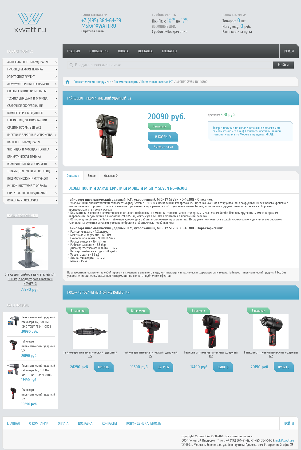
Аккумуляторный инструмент (28, 84)
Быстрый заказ (163, 147)
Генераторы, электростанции (27, 120)
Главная (73, 51)
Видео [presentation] (91, 176)
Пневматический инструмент (92, 82)
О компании (99, 51)
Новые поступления (22, 215)
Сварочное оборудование (25, 106)
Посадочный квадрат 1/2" (157, 82)
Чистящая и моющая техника (28, 149)
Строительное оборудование (27, 193)
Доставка (145, 51)
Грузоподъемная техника (25, 69)
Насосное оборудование (24, 142)
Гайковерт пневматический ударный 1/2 (90, 354)
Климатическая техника (24, 157)
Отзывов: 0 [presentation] (111, 176)
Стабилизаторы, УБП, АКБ (24, 128)
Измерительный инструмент (27, 164)
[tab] (73, 175)
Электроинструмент (21, 77)
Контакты (169, 51)
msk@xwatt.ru (98, 26)
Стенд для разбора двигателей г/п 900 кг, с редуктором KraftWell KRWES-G (30, 279)
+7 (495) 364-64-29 (101, 20)
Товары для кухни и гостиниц (28, 171)
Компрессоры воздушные (25, 113)
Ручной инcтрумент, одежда (27, 186)
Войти (289, 51)
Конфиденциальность (143, 423)
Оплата (123, 51)
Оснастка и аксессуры (22, 200)
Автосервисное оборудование (28, 62)
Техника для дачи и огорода (27, 98)
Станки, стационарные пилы (27, 91)
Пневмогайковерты (126, 82)
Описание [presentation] (73, 176)
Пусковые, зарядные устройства (29, 135)
